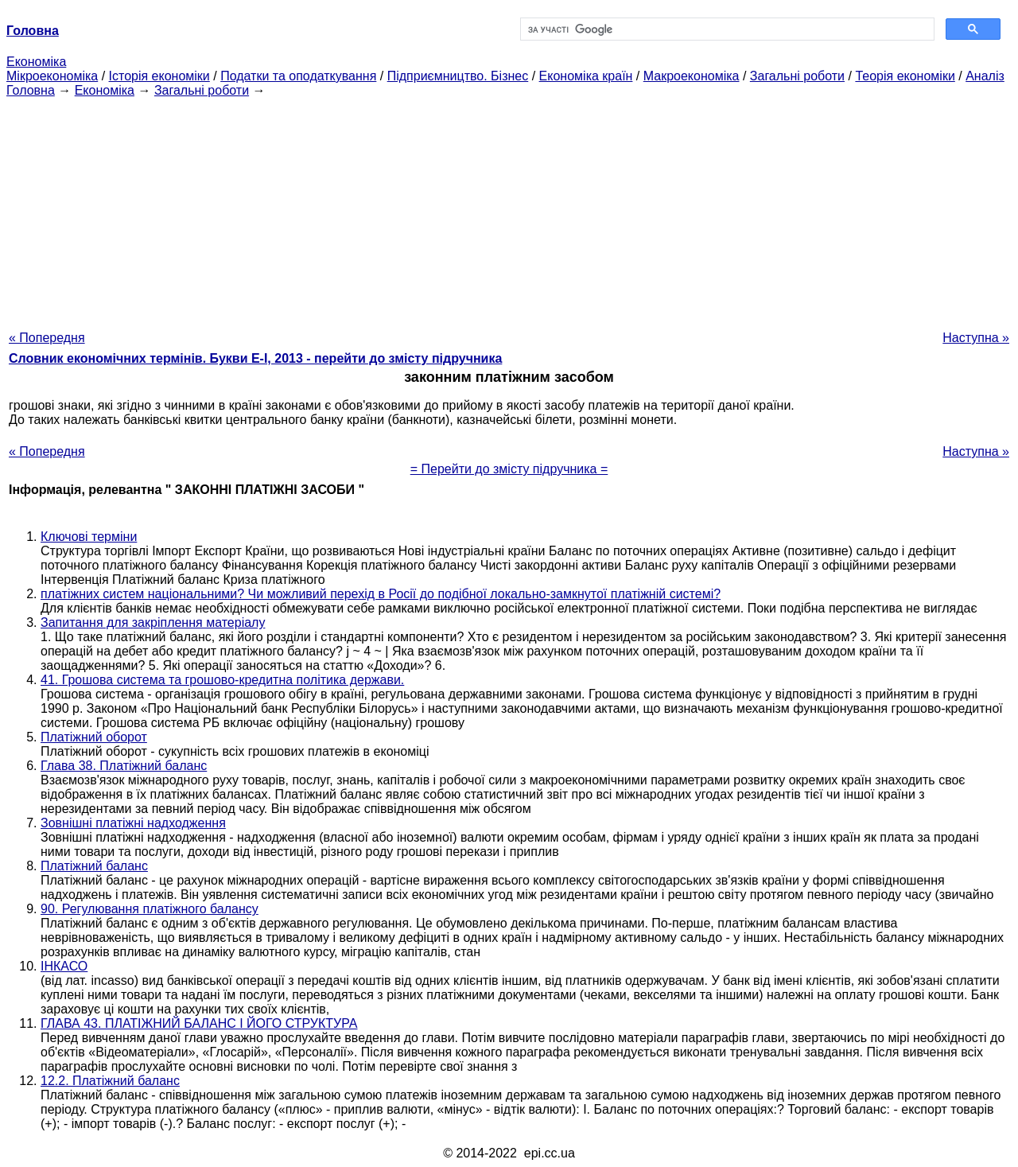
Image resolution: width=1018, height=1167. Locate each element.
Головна (30, 90)
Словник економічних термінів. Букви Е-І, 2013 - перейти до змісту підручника (255, 358)
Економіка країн (586, 76)
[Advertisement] (509, 209)
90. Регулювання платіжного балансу (149, 909)
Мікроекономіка (52, 76)
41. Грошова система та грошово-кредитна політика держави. (222, 680)
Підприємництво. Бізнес (458, 76)
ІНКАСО (64, 966)
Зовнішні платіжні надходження (133, 823)
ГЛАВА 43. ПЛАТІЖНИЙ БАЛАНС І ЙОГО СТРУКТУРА (199, 1023)
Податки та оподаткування (298, 76)
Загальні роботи (797, 76)
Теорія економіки (904, 76)
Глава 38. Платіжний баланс (124, 765)
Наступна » (975, 337)
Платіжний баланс (94, 866)
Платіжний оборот (94, 737)
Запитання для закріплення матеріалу (153, 622)
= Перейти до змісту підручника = (509, 469)
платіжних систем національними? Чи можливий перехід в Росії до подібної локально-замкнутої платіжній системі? (381, 594)
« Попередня (47, 337)
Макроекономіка (691, 76)
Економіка (36, 61)
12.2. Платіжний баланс (110, 1080)
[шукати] (725, 29)
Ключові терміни (89, 536)
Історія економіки (159, 76)
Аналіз (985, 76)
